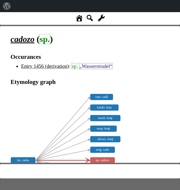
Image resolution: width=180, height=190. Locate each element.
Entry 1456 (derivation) (45, 66)
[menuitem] (7, 6)
